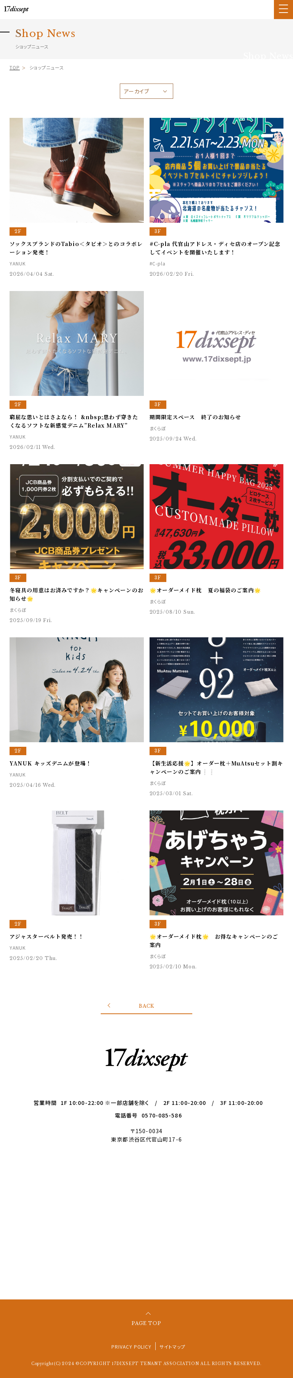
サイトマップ (172, 1346)
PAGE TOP (147, 1323)
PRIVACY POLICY (131, 1346)
